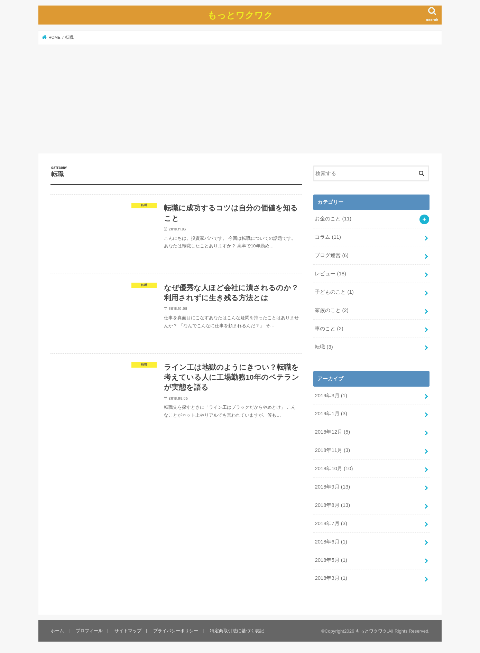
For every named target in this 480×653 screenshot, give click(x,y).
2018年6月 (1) (331, 542)
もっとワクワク (240, 14)
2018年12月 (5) (332, 432)
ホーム (57, 630)
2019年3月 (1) (331, 395)
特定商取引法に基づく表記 (237, 630)
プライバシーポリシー (175, 630)
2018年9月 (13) (332, 487)
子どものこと (334, 292)
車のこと (329, 328)
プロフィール (89, 630)
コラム (328, 237)
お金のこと (333, 218)
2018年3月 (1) (331, 578)
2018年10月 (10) (334, 468)
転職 (324, 347)
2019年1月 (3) (331, 413)
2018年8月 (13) (332, 505)
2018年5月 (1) (331, 560)
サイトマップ (127, 630)
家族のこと (331, 310)
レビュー (330, 273)
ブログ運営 (331, 255)
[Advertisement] (240, 98)
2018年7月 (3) (331, 523)
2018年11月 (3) (332, 450)
